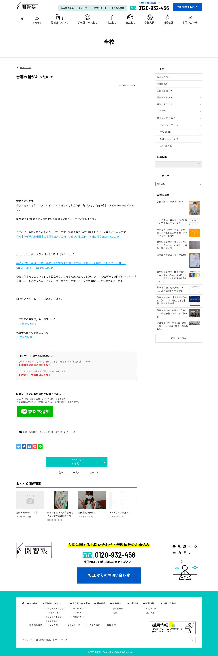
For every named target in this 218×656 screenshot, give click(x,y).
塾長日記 (33, 432)
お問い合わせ (189, 22)
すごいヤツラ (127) (169, 125)
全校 (25, 432)
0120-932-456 (115, 554)
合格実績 (149, 22)
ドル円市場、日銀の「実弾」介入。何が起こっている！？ (172, 221)
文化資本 (76, 463)
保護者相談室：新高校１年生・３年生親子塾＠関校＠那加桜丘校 (172, 313)
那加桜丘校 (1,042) (169, 139)
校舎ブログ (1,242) (166, 118)
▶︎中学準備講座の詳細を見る (35, 365)
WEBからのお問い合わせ (109, 575)
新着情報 (168, 22)
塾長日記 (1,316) (165, 97)
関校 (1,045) (166, 146)
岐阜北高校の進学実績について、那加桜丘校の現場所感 (171, 289)
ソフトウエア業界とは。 (121, 513)
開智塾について (59, 22)
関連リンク (27, 640)
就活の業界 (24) (165, 104)
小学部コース (79, 609)
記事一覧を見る (178, 338)
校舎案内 (130, 22)
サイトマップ (61, 640)
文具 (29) (161, 111)
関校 (66, 432)
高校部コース (79, 617)
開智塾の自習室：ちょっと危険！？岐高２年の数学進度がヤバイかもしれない (172, 233)
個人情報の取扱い (44, 640)
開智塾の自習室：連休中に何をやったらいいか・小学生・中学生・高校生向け (172, 245)
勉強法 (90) (162, 84)
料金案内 (111, 22)
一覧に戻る (25, 67)
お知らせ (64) (164, 77)
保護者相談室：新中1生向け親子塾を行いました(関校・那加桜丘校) (172, 326)
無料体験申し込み (187, 7)
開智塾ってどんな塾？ (55, 609)
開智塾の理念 (51, 621)
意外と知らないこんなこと (29, 513)
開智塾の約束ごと (53, 617)
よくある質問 (117, 8)
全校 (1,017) (166, 132)
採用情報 (111, 625)
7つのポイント (52, 613)
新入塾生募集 (67, 8)
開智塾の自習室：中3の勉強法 (171, 255)
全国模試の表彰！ (86, 513)
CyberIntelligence (123, 652)
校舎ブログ (44, 432)
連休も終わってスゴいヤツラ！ (172, 202)
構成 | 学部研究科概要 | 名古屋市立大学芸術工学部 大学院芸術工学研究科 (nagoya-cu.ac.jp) (67, 236)
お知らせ (37, 22)
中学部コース (79, 613)
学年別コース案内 (87, 22)
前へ (61, 472)
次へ (92, 472)
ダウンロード (100, 8)
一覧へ (76, 472)
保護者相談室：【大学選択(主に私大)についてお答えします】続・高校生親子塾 (172, 300)
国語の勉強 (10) (165, 91)
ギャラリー (83, 8)
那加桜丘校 (56, 432)
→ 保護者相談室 (25, 337)
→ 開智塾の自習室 (26, 324)
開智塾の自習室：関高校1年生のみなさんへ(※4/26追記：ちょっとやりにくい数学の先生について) (172, 277)
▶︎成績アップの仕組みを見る (35, 375)
